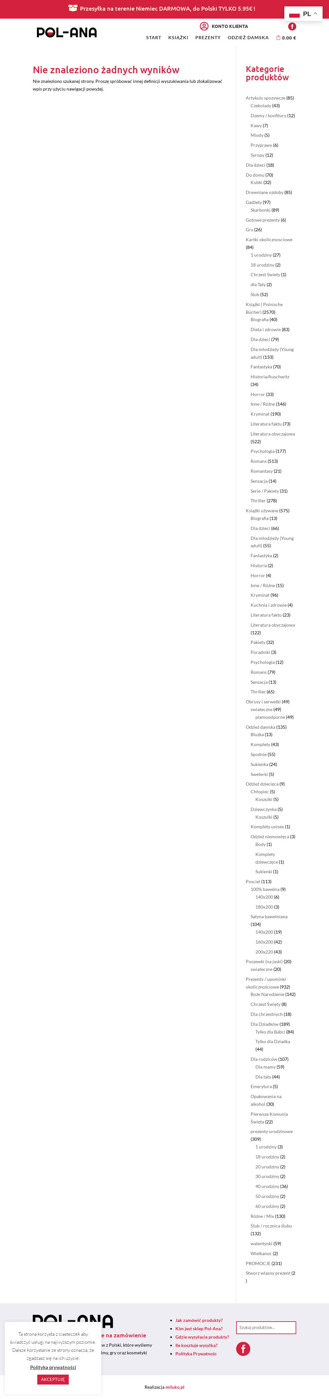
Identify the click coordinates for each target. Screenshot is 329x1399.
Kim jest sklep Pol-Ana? (199, 1328)
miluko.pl (174, 1387)
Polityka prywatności (53, 1367)
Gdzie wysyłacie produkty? (202, 1337)
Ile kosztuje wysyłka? (196, 1345)
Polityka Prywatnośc (196, 1353)
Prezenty (208, 37)
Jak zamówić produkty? (199, 1320)
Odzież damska (248, 37)
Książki (178, 37)
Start (153, 37)
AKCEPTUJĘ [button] (53, 1379)
